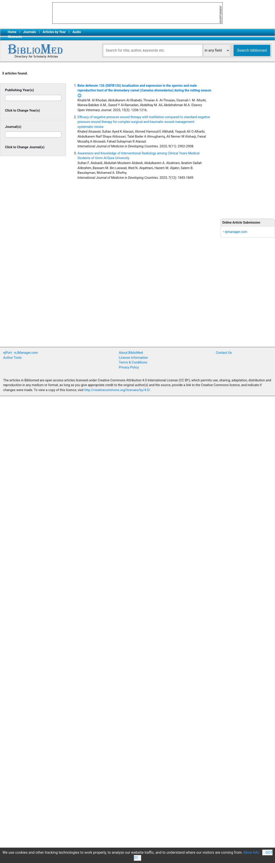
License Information (133, 358)
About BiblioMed (131, 353)
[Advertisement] (87, 313)
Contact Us (224, 353)
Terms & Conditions (133, 362)
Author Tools (12, 358)
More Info (251, 852)
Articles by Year (54, 32)
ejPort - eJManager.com (20, 353)
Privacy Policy (129, 367)
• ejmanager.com (235, 232)
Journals (29, 32)
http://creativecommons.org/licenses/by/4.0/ (117, 390)
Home (12, 32)
